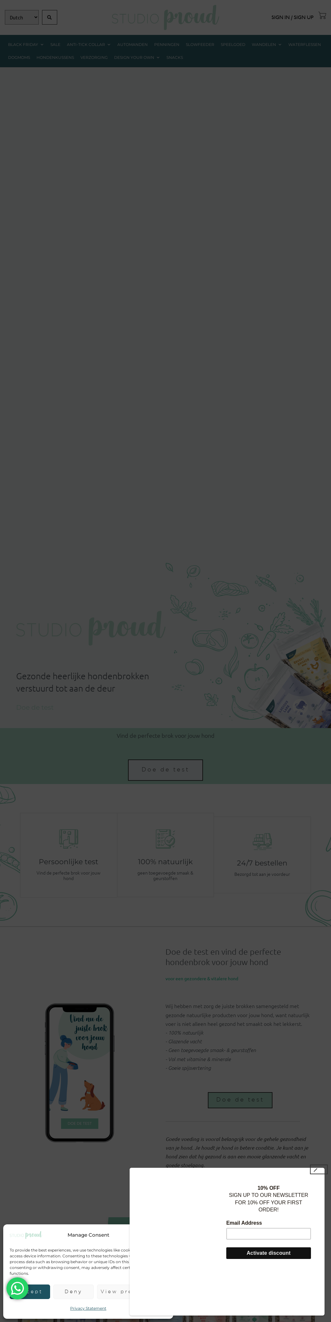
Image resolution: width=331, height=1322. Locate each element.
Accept (30, 1292)
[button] (163, 1235)
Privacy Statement (88, 1308)
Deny (73, 1292)
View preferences (132, 1292)
